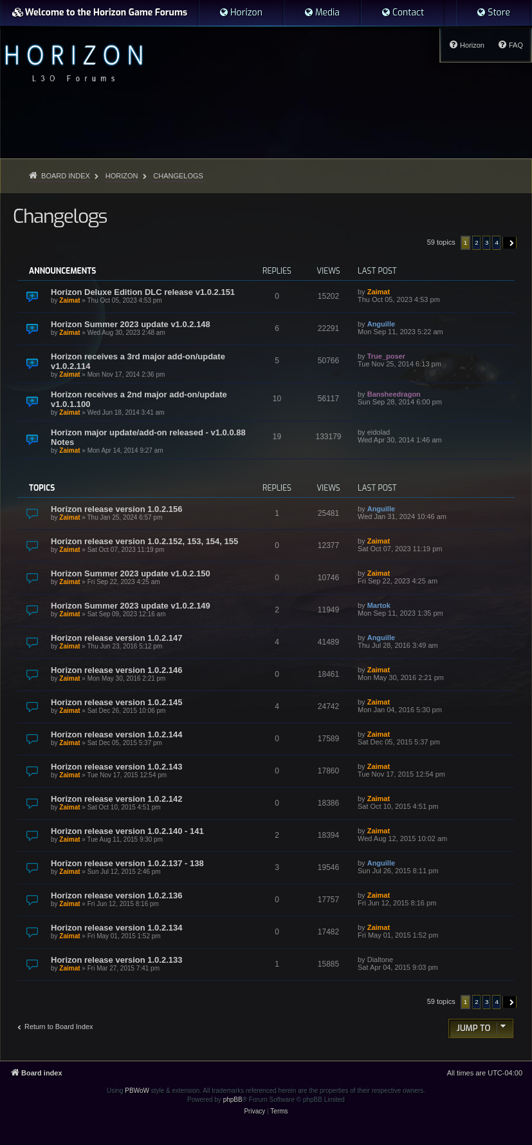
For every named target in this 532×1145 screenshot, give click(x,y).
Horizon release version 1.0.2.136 (117, 895)
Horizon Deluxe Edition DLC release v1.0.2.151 (143, 292)
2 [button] (477, 242)
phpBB (233, 1099)
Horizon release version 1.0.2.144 (117, 734)
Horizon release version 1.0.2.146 (117, 670)
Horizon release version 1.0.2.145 (117, 702)
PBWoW (137, 1090)
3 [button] (487, 242)
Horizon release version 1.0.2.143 (117, 766)
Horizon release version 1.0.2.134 (117, 927)
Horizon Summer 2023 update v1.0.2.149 (130, 605)
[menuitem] (240, 13)
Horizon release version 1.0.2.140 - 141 (127, 831)
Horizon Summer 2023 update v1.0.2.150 (130, 573)
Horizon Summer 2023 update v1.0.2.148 (130, 324)
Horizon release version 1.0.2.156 (117, 509)
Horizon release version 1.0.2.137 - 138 (127, 863)
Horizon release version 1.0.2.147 (117, 638)
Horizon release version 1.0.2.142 (117, 799)
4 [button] (497, 242)
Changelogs (60, 216)
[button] (510, 243)
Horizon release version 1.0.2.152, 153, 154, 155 (144, 541)
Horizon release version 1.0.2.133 (117, 960)
